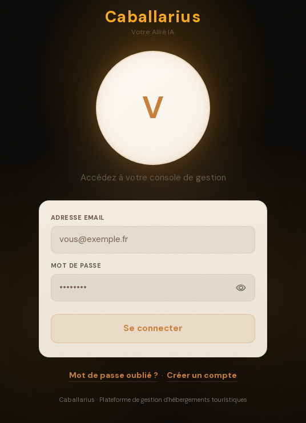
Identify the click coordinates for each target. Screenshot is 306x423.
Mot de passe (76, 265)
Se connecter (153, 328)
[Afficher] (240, 287)
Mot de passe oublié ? (113, 375)
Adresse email (77, 217)
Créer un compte (202, 375)
